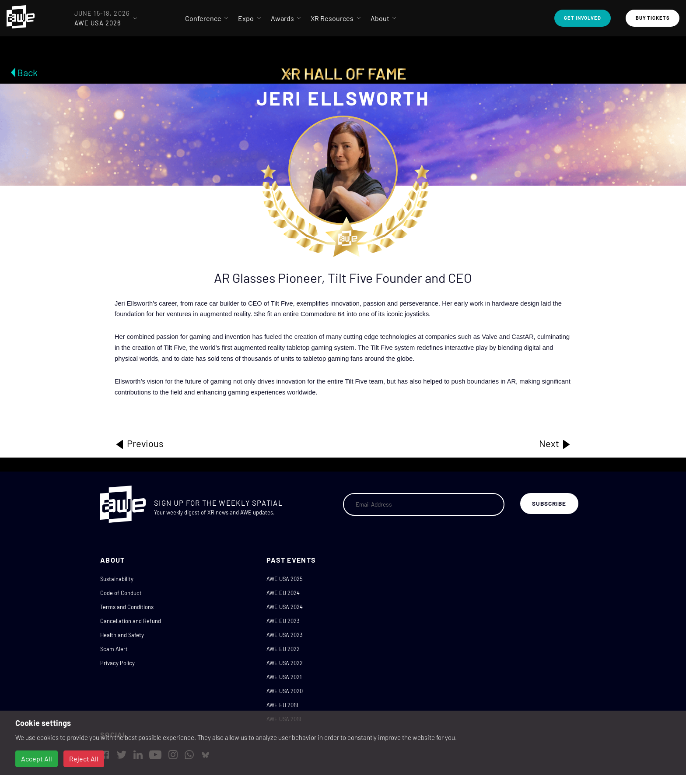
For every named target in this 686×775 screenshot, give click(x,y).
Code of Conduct (121, 592)
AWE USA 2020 (284, 690)
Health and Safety (122, 634)
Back (27, 72)
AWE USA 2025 (284, 578)
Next (555, 443)
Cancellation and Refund (130, 620)
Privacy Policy (117, 662)
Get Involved (582, 18)
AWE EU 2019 (282, 704)
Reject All (83, 758)
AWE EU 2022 (283, 648)
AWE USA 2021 (283, 676)
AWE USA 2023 (284, 634)
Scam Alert (114, 648)
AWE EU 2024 (283, 592)
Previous (139, 443)
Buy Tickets (653, 18)
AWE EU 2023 (283, 620)
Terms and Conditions (127, 606)
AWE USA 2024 (284, 606)
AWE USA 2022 (284, 662)
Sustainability (116, 578)
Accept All (36, 758)
